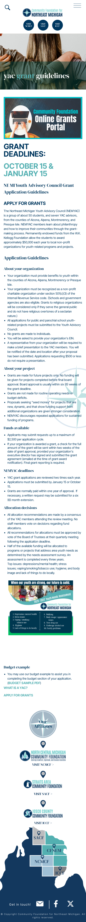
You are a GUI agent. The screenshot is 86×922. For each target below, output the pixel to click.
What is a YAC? (16, 688)
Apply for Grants (25, 203)
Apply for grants (18, 695)
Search (7, 7)
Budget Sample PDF (24, 683)
